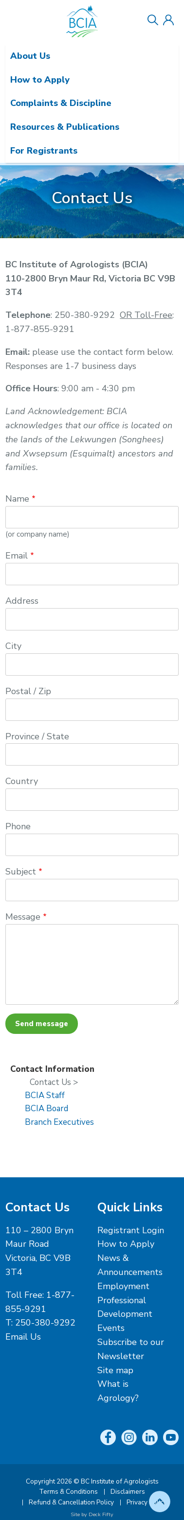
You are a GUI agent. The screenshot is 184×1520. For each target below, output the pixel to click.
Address (21, 601)
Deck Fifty (101, 1514)
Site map (115, 1370)
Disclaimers (127, 1491)
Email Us (23, 1337)
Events (111, 1328)
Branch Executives (59, 1122)
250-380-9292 (45, 1322)
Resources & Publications (64, 127)
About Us (30, 56)
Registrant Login (130, 1230)
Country (21, 781)
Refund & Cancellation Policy (71, 1502)
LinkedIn (150, 1437)
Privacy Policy (146, 1502)
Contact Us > (54, 1082)
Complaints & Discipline (60, 103)
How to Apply (40, 80)
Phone (18, 826)
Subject (20, 871)
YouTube (171, 1437)
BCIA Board (46, 1108)
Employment (123, 1286)
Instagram (129, 1437)
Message (22, 917)
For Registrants (43, 151)
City (13, 646)
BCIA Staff (45, 1095)
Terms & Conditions (68, 1491)
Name (17, 499)
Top (159, 1501)
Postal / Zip (28, 691)
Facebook (108, 1437)
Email (16, 555)
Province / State (37, 736)
